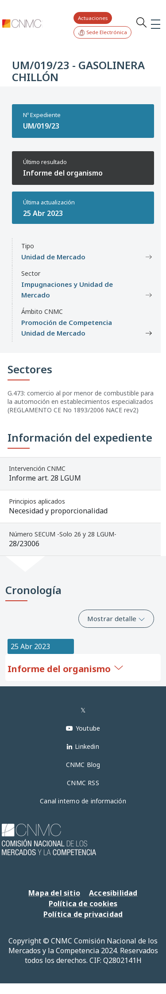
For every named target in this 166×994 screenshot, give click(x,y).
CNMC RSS (83, 783)
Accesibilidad (113, 893)
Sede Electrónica (102, 32)
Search (141, 22)
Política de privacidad (83, 914)
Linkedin (87, 746)
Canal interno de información (83, 801)
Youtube (88, 728)
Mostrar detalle (116, 618)
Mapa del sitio (54, 893)
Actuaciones (93, 18)
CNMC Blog (83, 764)
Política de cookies (83, 903)
